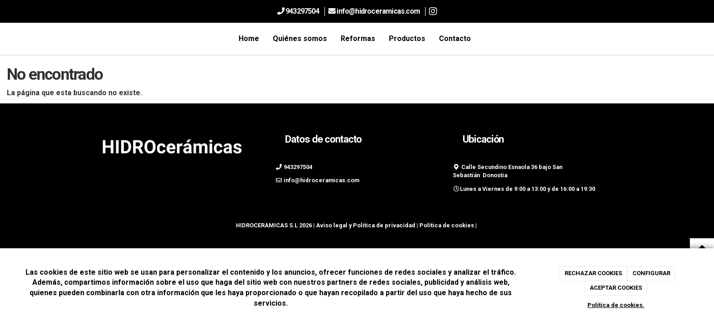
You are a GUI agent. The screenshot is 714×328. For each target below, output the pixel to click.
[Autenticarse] (10, 233)
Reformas (358, 38)
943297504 (302, 11)
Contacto (455, 38)
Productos (407, 38)
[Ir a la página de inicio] (95, 39)
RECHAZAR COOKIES (593, 273)
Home (249, 38)
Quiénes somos (300, 38)
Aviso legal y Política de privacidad (365, 225)
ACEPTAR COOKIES (616, 287)
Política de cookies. (615, 305)
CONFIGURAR (651, 273)
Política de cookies (446, 225)
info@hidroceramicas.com (379, 11)
